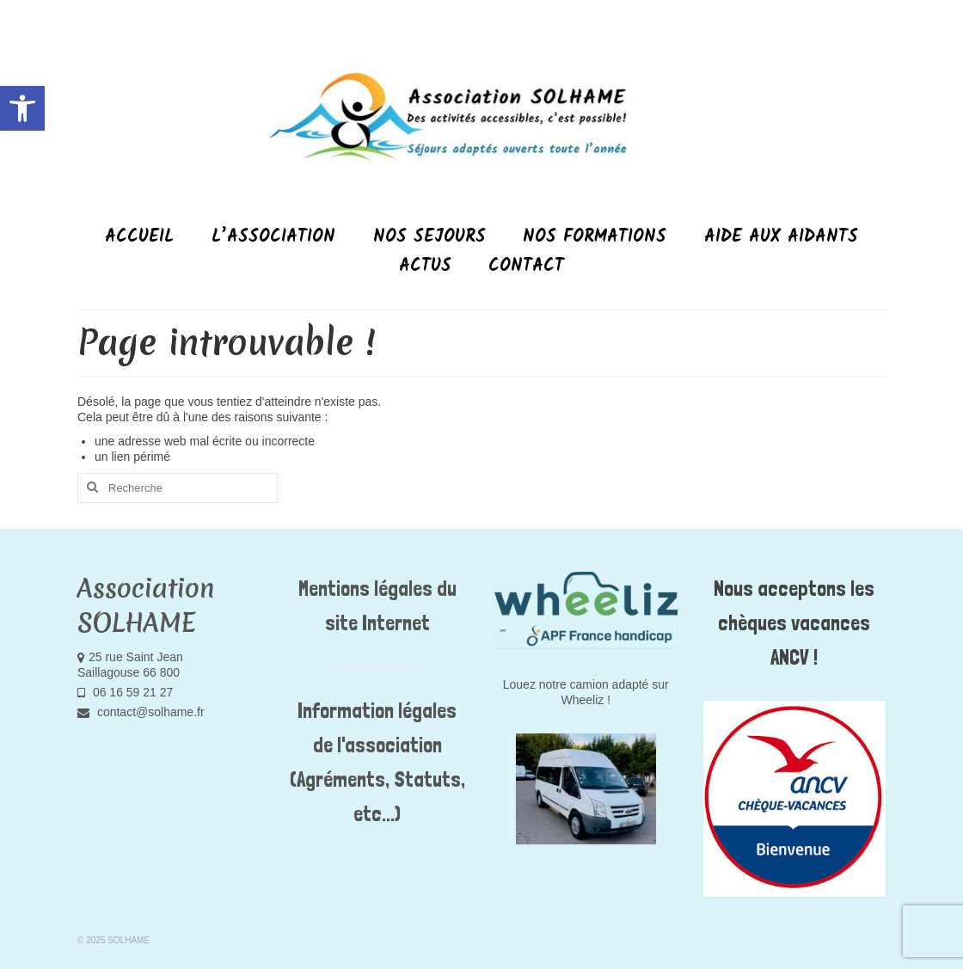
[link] (22, 108)
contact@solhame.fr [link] (141, 712)
